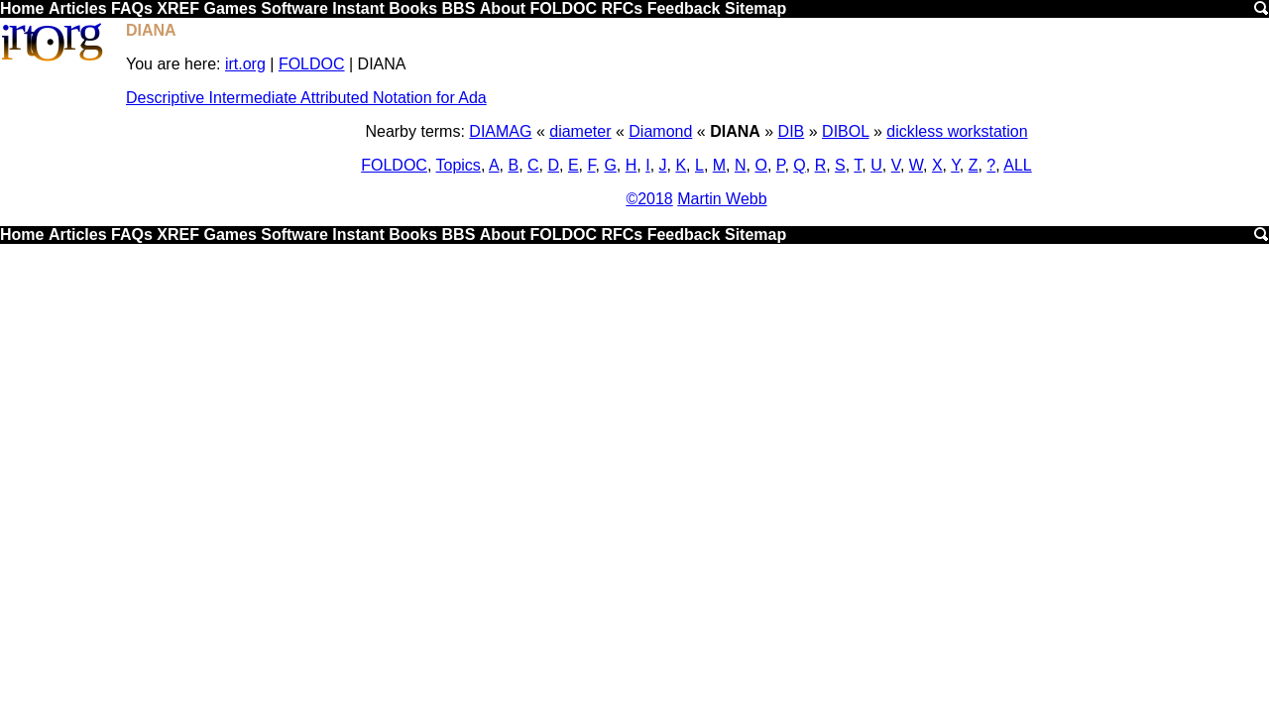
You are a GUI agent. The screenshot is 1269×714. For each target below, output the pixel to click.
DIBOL (845, 131)
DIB (791, 131)
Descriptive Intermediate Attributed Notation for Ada (306, 97)
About (502, 8)
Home (22, 8)
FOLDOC (563, 8)
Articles (78, 8)
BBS (459, 8)
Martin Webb (721, 198)
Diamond (660, 131)
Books (413, 8)
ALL (1017, 165)
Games (229, 8)
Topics (458, 165)
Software (294, 8)
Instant (358, 8)
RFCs (621, 8)
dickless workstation (956, 131)
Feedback (684, 8)
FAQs (132, 8)
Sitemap (755, 8)
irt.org (245, 64)
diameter (580, 131)
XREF (178, 8)
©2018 (649, 198)
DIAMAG (500, 131)
